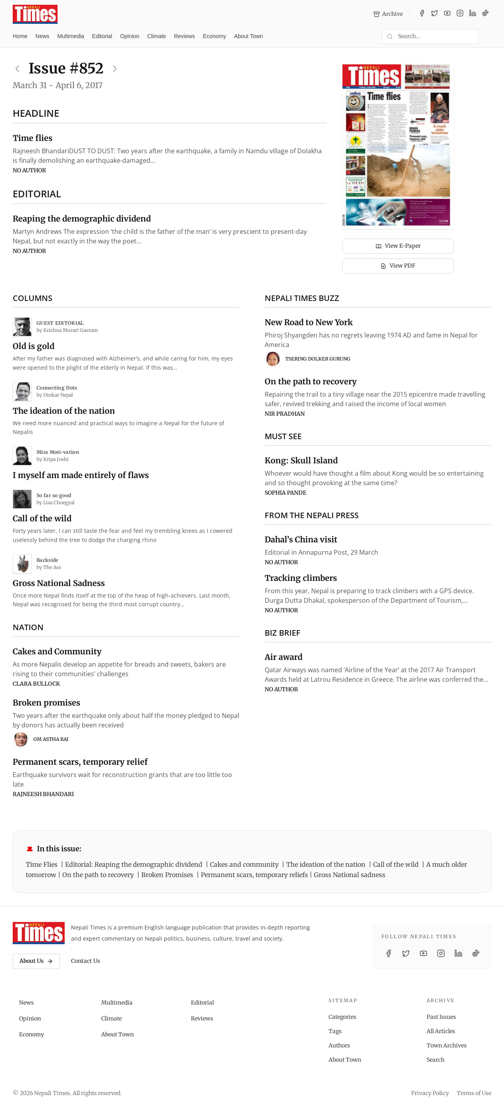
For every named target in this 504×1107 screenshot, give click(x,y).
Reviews (184, 36)
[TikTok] (485, 14)
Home (20, 36)
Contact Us (85, 960)
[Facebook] (422, 14)
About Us (36, 960)
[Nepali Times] (39, 933)
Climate (156, 36)
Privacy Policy (430, 1093)
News (42, 36)
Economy (214, 36)
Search (435, 1059)
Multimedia (70, 36)
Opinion (129, 36)
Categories (342, 1016)
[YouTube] (447, 14)
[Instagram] (460, 14)
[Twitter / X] (435, 14)
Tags (335, 1031)
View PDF (398, 265)
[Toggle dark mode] (488, 36)
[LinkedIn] (473, 14)
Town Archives (447, 1045)
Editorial (102, 36)
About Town (248, 36)
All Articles (441, 1031)
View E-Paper (398, 245)
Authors (339, 1045)
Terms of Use (474, 1093)
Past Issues (441, 1016)
